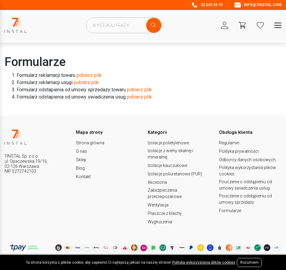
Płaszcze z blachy (165, 213)
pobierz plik (89, 75)
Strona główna (90, 142)
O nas (81, 151)
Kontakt (83, 176)
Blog (80, 168)
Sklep (81, 159)
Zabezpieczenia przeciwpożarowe (165, 193)
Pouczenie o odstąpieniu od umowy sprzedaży (245, 199)
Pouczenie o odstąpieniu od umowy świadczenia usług (245, 184)
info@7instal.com (257, 5)
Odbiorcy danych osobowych (247, 159)
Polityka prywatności (239, 151)
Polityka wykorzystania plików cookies (247, 170)
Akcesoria (157, 182)
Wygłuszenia (160, 221)
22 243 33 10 (206, 5)
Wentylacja (158, 204)
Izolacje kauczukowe (167, 165)
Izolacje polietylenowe (168, 142)
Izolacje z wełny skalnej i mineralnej (170, 153)
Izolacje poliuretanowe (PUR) (175, 173)
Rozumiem (249, 262)
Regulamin (229, 142)
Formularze (230, 210)
